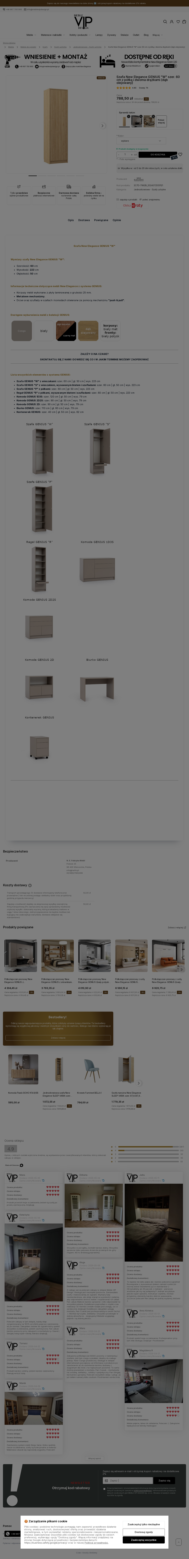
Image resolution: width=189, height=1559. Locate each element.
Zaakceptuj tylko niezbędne (144, 1524)
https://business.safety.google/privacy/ (45, 1542)
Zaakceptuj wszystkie (143, 1539)
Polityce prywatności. (96, 1542)
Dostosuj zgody (144, 1532)
